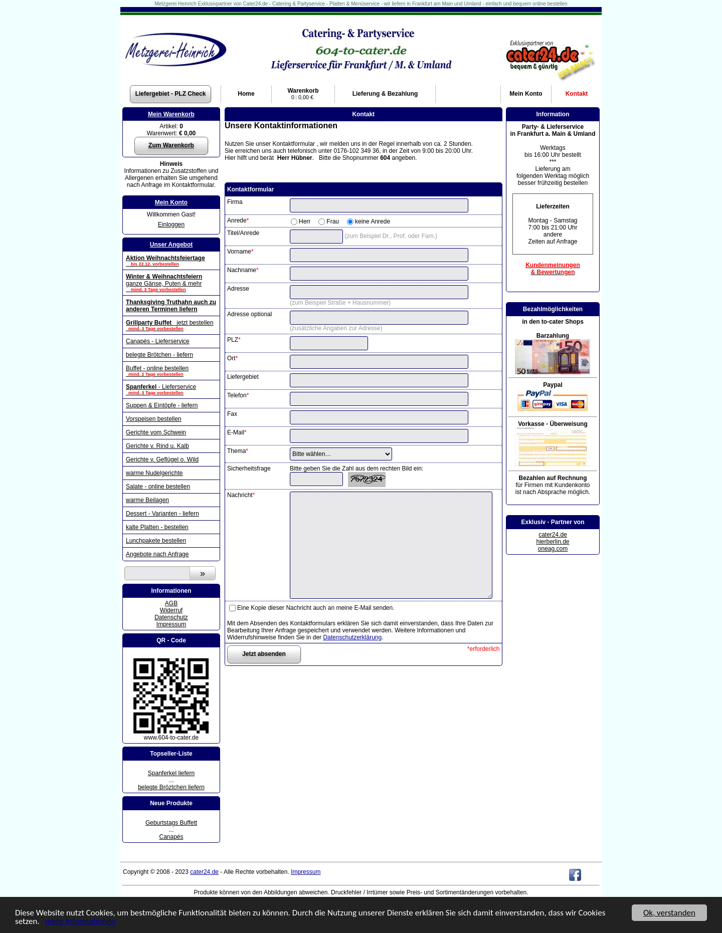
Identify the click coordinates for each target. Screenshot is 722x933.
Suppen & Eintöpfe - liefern (162, 405)
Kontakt (577, 93)
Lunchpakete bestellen (156, 540)
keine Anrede (372, 221)
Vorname (240, 251)
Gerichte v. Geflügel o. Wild (162, 459)
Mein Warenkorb (171, 114)
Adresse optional (249, 314)
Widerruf (171, 610)
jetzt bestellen (171, 325)
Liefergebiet (243, 376)
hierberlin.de (552, 541)
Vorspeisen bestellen (154, 418)
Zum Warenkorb (171, 145)
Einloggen (171, 224)
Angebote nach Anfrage (157, 554)
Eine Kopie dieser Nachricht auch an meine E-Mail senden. (316, 607)
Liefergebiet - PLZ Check (170, 93)
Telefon (238, 395)
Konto (525, 93)
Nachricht (241, 495)
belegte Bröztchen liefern (171, 787)
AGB (171, 603)
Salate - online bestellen (158, 486)
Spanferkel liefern (171, 773)
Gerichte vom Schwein (156, 432)
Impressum (171, 624)
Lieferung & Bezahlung (385, 93)
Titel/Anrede (243, 233)
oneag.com (553, 548)
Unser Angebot (171, 244)
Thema (237, 450)
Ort (232, 358)
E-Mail (237, 432)
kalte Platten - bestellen (157, 527)
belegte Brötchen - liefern (159, 354)
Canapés (171, 836)
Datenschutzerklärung (352, 637)
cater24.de (552, 534)
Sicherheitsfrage (249, 468)
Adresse (238, 288)
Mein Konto (171, 202)
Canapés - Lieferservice (158, 341)
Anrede (238, 220)
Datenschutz (171, 617)
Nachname (243, 270)
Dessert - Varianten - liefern (162, 513)
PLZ (234, 339)
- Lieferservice (171, 389)
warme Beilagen (147, 500)
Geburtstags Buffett (171, 822)
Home (246, 93)
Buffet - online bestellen (171, 371)
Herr (304, 221)
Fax (232, 413)
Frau (332, 221)
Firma (235, 201)
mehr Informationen (80, 921)
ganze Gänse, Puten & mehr (171, 282)
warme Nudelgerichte (154, 473)
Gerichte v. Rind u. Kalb (157, 445)
